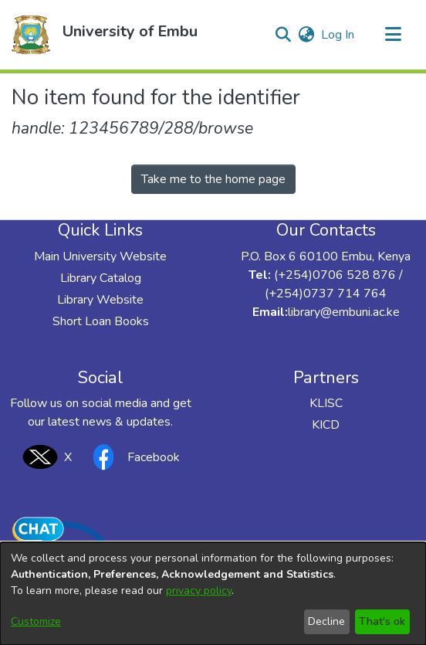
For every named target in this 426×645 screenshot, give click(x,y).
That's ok (382, 621)
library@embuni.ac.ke (344, 312)
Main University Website (100, 256)
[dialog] (213, 593)
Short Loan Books (100, 321)
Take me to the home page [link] (213, 179)
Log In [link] (338, 34)
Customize (36, 621)
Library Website (100, 299)
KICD (326, 424)
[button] (31, 34)
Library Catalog (100, 278)
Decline (326, 621)
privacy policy (199, 590)
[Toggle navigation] (392, 34)
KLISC (326, 403)
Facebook (132, 456)
